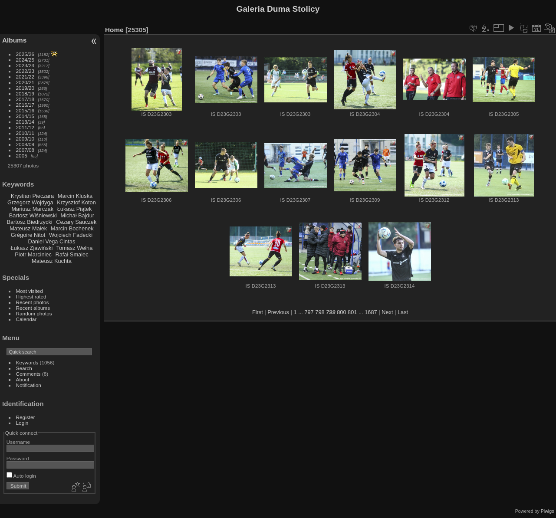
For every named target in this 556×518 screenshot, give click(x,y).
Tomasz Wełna (74, 248)
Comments (28, 374)
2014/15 (25, 116)
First (257, 312)
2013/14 (25, 122)
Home (114, 29)
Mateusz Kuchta (52, 261)
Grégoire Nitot (28, 235)
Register (25, 417)
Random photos (34, 313)
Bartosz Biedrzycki (29, 222)
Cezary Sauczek (76, 222)
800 (341, 312)
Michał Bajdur (78, 215)
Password (18, 458)
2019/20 (25, 88)
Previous (278, 312)
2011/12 (25, 127)
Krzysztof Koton (76, 202)
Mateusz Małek (28, 228)
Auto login (21, 476)
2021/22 (25, 76)
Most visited (29, 291)
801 (352, 312)
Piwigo (547, 511)
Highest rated (31, 296)
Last (403, 312)
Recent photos (32, 302)
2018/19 (25, 93)
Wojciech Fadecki (70, 235)
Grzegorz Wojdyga (30, 202)
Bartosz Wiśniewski (33, 215)
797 (308, 312)
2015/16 (25, 110)
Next (387, 312)
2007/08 (25, 150)
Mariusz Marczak (32, 209)
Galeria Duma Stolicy (278, 8)
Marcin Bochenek (72, 228)
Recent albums (33, 308)
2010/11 (25, 133)
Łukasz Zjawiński (32, 248)
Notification (28, 385)
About (23, 379)
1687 (371, 312)
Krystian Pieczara (32, 196)
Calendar (26, 319)
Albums (14, 40)
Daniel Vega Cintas (51, 241)
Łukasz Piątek (74, 209)
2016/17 (25, 105)
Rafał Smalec (71, 254)
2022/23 (25, 71)
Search (24, 368)
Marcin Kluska (75, 196)
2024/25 (25, 59)
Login (22, 423)
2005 (21, 155)
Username (18, 442)
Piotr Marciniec (33, 254)
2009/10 (25, 138)
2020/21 (25, 82)
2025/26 (25, 54)
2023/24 (25, 65)
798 (319, 312)
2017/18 (25, 99)
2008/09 (25, 144)
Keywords (27, 362)
